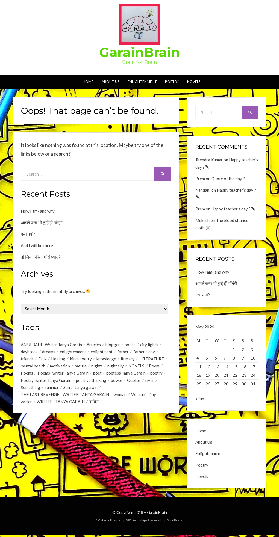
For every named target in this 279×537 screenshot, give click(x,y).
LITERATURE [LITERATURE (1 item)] (151, 359)
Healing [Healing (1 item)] (58, 359)
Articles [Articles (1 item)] (94, 344)
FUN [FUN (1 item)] (42, 359)
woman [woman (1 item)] (120, 396)
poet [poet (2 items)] (97, 374)
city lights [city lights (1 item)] (149, 344)
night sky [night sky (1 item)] (115, 366)
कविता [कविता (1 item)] (94, 403)
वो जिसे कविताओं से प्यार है (41, 256)
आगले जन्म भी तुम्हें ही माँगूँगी (42, 222)
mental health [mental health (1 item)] (33, 366)
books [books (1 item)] (130, 344)
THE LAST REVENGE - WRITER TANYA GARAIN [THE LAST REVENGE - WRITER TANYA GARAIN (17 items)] (65, 396)
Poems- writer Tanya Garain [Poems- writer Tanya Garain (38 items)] (63, 374)
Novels (194, 81)
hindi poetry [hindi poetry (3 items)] (81, 359)
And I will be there (37, 245)
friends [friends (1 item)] (27, 359)
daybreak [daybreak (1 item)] (29, 351)
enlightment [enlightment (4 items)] (102, 351)
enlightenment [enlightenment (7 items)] (73, 351)
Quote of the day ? (228, 178)
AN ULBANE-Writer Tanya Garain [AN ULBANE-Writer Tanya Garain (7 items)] (51, 344)
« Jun (199, 400)
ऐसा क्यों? (28, 234)
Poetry (172, 81)
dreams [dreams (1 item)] (48, 351)
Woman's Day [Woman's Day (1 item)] (143, 396)
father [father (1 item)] (123, 351)
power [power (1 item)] (116, 381)
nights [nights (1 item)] (97, 366)
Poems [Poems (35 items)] (27, 374)
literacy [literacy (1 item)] (128, 359)
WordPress (174, 522)
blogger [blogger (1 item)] (112, 344)
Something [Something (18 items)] (30, 388)
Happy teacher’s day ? (233, 208)
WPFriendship (135, 522)
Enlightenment (142, 81)
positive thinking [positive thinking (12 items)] (91, 381)
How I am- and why (38, 211)
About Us (110, 81)
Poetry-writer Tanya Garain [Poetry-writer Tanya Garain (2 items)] (46, 381)
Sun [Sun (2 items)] (66, 388)
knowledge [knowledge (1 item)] (106, 359)
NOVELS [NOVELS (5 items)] (136, 366)
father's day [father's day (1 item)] (144, 351)
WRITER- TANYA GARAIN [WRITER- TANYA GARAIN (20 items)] (61, 403)
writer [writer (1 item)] (26, 403)
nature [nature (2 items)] (81, 366)
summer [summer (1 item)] (52, 388)
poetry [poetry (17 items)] (156, 374)
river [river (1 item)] (149, 381)
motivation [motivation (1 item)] (60, 366)
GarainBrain (139, 52)
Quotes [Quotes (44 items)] (134, 381)
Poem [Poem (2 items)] (154, 366)
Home (88, 81)
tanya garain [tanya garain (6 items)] (86, 388)
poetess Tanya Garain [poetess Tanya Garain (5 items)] (126, 374)
